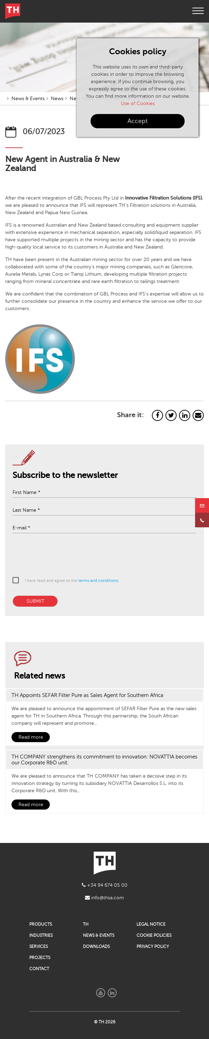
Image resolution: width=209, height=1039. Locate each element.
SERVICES (38, 946)
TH (85, 924)
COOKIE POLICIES (154, 935)
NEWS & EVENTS (98, 935)
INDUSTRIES (41, 935)
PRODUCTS (40, 924)
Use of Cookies (138, 103)
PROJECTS (39, 958)
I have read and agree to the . (72, 580)
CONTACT (39, 969)
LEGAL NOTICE (151, 924)
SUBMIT (35, 601)
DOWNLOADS (96, 946)
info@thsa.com (104, 897)
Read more (30, 737)
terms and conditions (98, 580)
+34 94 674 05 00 (104, 885)
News (57, 98)
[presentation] (100, 556)
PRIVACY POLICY (153, 946)
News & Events (28, 98)
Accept (137, 120)
